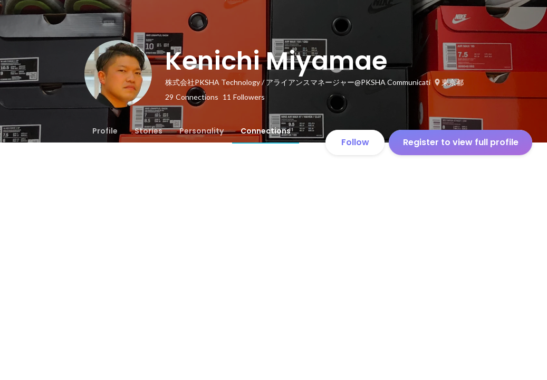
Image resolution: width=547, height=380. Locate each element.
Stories (148, 131)
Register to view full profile (461, 142)
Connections (266, 131)
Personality (201, 131)
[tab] (105, 131)
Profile (105, 131)
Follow (355, 142)
